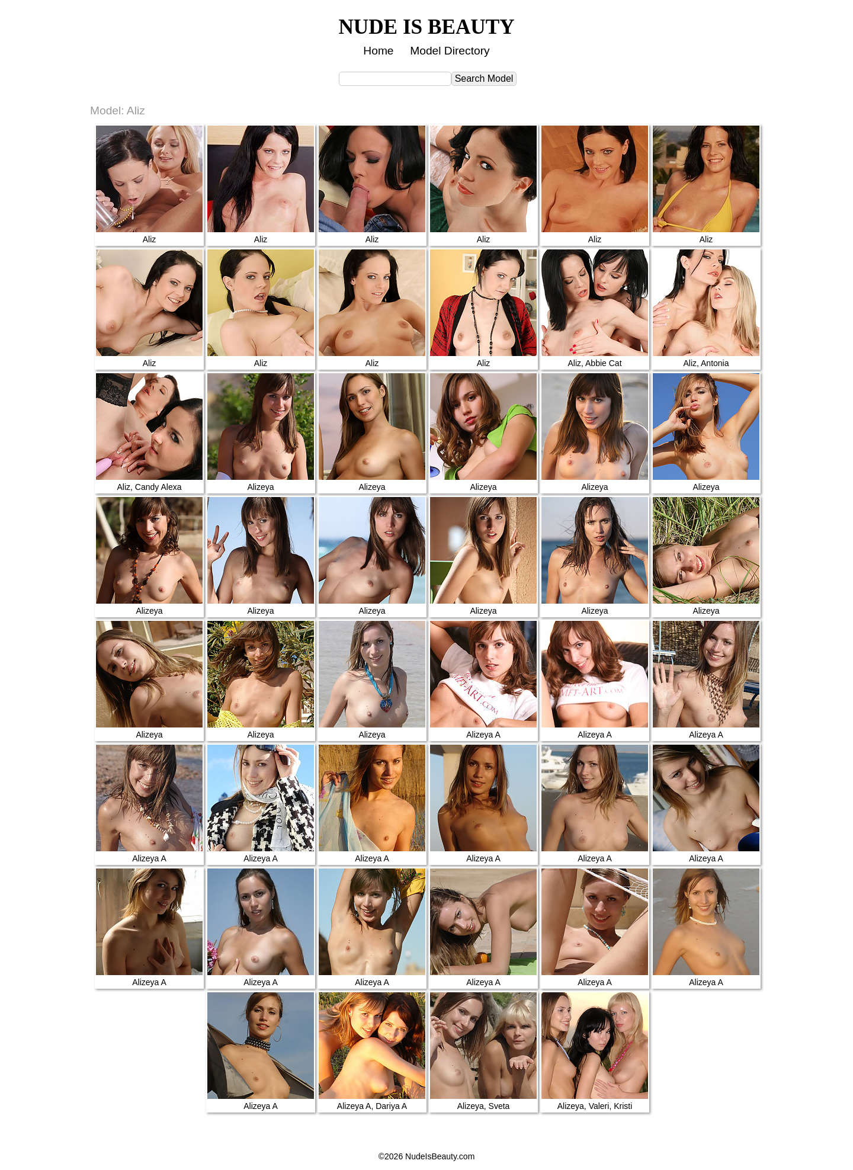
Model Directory (449, 50)
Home (378, 50)
